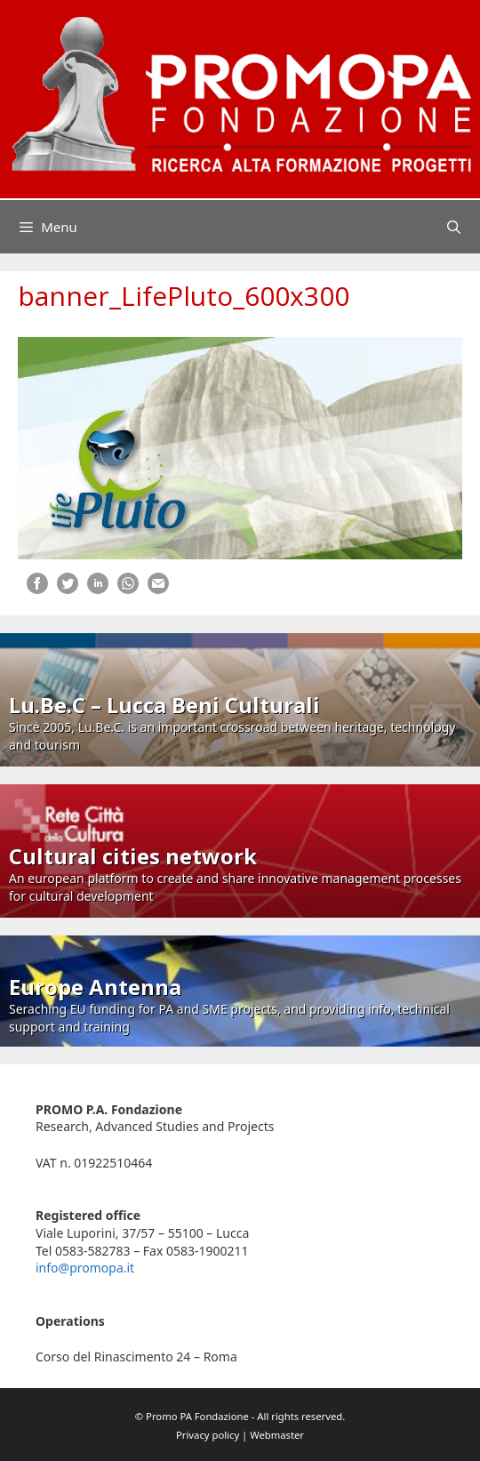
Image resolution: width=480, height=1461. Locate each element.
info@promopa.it (85, 1267)
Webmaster (277, 1434)
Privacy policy (207, 1434)
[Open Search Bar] (454, 226)
